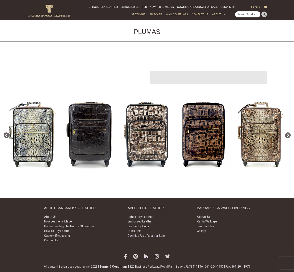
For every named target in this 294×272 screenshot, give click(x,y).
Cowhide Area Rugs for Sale (197, 6)
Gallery (201, 231)
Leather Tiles (205, 226)
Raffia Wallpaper (208, 221)
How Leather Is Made (58, 221)
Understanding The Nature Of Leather (69, 226)
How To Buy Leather (57, 231)
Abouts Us (204, 216)
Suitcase (155, 14)
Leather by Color (138, 226)
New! (153, 6)
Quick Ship (227, 6)
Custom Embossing (57, 235)
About (216, 14)
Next (287, 134)
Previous (5, 134)
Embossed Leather (134, 6)
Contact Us (200, 14)
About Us (50, 216)
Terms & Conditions (113, 266)
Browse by (166, 6)
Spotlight (138, 14)
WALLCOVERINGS (177, 14)
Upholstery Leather (103, 6)
